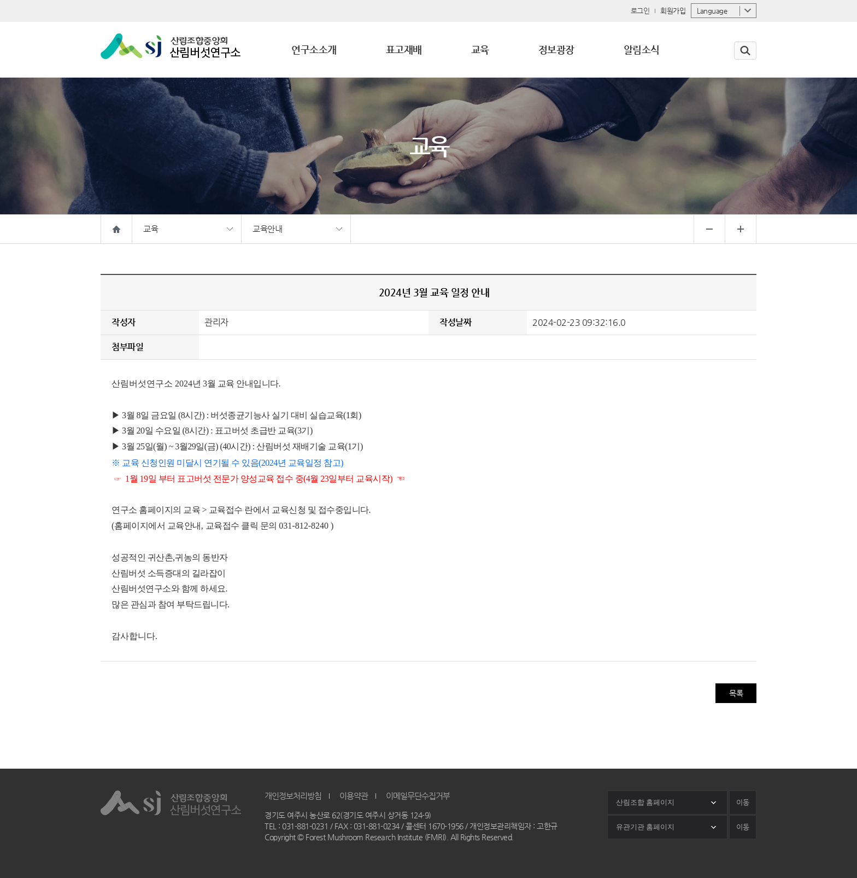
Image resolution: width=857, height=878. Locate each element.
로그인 (640, 11)
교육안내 (267, 228)
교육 (150, 228)
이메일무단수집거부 (418, 795)
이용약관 (353, 795)
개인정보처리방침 (293, 795)
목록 (736, 693)
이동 (742, 802)
